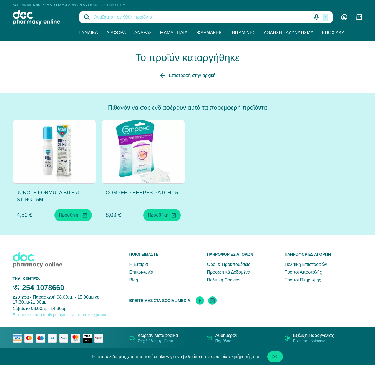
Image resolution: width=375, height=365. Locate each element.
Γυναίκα (88, 32)
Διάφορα (116, 32)
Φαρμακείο (210, 32)
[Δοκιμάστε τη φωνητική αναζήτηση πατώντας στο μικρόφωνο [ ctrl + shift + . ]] (316, 17)
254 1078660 (43, 287)
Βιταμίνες (243, 32)
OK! (275, 356)
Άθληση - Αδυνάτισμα (289, 32)
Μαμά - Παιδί (174, 32)
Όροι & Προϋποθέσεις (228, 264)
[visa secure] (88, 338)
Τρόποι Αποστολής (303, 272)
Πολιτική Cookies (223, 280)
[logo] (42, 17)
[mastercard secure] (77, 338)
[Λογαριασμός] (344, 17)
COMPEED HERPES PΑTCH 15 (142, 192)
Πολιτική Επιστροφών (306, 264)
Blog (133, 280)
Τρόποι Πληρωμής (303, 280)
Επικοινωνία (141, 272)
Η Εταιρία (138, 264)
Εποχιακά (333, 32)
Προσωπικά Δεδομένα (228, 272)
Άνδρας (143, 32)
